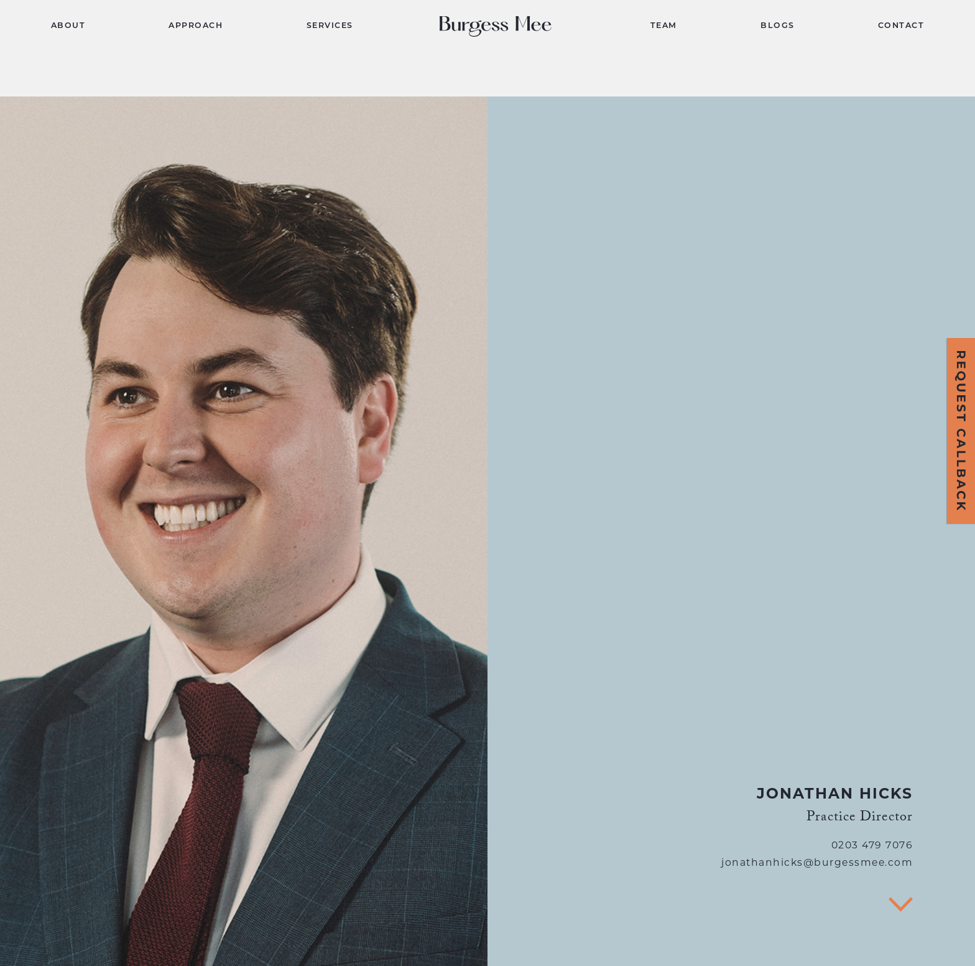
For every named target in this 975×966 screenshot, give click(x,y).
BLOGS (777, 26)
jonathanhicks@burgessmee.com (817, 863)
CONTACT (901, 26)
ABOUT (68, 26)
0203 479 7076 (872, 846)
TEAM (663, 26)
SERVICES (330, 26)
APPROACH (196, 26)
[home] (502, 26)
